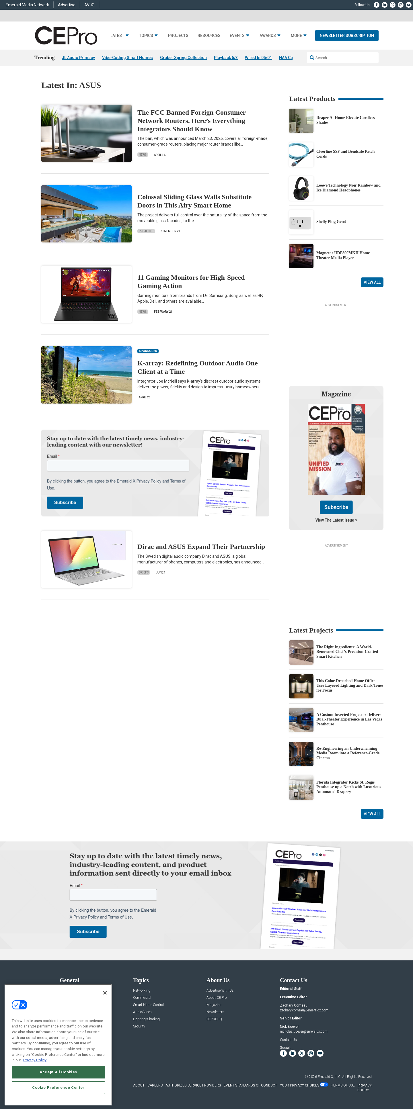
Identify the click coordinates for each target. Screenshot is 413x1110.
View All (372, 282)
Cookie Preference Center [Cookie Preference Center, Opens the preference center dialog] (58, 1087)
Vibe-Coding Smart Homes (127, 57)
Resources (209, 36)
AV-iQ (89, 5)
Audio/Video (142, 1012)
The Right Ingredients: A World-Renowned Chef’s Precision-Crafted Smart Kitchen (347, 652)
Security (139, 1026)
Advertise (66, 5)
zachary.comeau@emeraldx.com (304, 1010)
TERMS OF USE (343, 1085)
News (143, 154)
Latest (117, 36)
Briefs (144, 572)
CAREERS (155, 1085)
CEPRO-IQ (214, 1019)
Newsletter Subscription (347, 35)
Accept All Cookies (58, 1072)
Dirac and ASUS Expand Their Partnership (201, 546)
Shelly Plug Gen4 (331, 222)
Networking (141, 990)
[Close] (105, 992)
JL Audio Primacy (78, 57)
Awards (268, 36)
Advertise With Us (220, 990)
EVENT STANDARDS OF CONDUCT (250, 1085)
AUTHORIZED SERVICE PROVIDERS (193, 1085)
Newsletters (215, 1012)
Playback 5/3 (226, 57)
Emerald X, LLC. (329, 1077)
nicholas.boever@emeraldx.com (304, 1031)
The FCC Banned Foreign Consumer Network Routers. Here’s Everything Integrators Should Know (191, 121)
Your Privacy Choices (299, 1085)
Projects (178, 36)
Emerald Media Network (27, 5)
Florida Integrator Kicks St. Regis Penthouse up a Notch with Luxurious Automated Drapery (348, 787)
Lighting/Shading (146, 1019)
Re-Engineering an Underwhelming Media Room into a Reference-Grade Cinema (348, 753)
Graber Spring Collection (183, 57)
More (296, 36)
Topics (146, 36)
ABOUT (139, 1085)
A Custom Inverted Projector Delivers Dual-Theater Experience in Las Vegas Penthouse (349, 719)
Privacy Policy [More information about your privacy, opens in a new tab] (34, 1060)
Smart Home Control (148, 1005)
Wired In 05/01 (258, 57)
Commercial (142, 998)
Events (237, 36)
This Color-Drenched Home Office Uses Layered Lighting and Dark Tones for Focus (349, 686)
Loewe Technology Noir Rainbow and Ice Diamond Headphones (348, 187)
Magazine (213, 1005)
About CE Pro (216, 998)
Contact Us (288, 1040)
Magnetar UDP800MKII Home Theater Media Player (343, 255)
